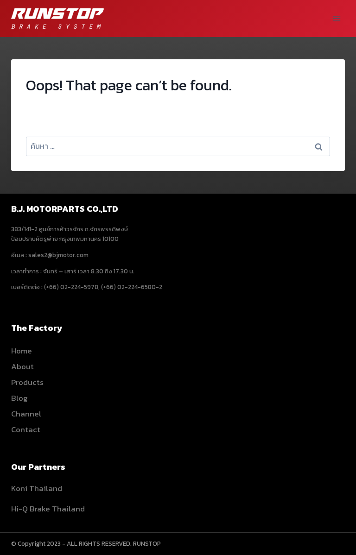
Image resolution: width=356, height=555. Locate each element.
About (22, 366)
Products (27, 382)
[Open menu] (336, 18)
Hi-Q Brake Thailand (48, 509)
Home (21, 351)
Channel (26, 414)
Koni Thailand (36, 488)
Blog (19, 398)
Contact (25, 429)
